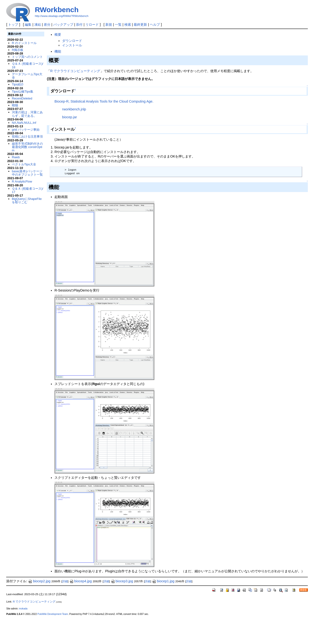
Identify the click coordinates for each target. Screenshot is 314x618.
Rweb (16, 157)
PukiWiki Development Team (53, 614)
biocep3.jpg (122, 581)
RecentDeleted (22, 98)
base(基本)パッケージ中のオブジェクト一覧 (27, 172)
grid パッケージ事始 (25, 129)
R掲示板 (17, 50)
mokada (23, 608)
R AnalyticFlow (22, 181)
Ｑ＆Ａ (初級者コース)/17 (27, 190)
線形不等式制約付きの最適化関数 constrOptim (27, 147)
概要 (57, 34)
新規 (108, 24)
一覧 (118, 24)
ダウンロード (72, 41)
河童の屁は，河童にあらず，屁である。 (27, 113)
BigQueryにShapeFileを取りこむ (27, 200)
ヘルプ (155, 24)
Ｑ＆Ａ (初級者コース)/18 (27, 65)
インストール (72, 45)
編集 (28, 24)
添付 (79, 24)
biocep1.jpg (163, 581)
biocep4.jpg (80, 581)
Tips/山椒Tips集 (23, 91)
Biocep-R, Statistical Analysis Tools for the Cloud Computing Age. (103, 101)
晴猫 (15, 105)
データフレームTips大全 (27, 75)
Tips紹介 (18, 84)
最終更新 (140, 24)
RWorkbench (56, 10)
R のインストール (24, 43)
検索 (127, 24)
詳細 (65, 581)
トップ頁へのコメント (27, 57)
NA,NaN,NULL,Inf (24, 122)
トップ (13, 24)
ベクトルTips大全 (24, 164)
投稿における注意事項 (27, 136)
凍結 (37, 24)
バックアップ (63, 24)
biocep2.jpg (39, 581)
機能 (57, 51)
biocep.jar (69, 117)
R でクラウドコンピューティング (75, 71)
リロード (92, 24)
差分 (47, 24)
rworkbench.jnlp (74, 109)
